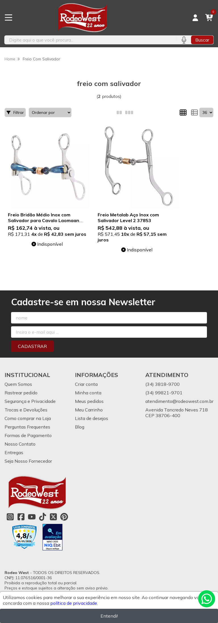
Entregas (14, 452)
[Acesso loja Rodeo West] (195, 17)
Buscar (202, 40)
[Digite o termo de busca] (91, 40)
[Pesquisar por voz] (184, 40)
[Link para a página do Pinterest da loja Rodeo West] (64, 517)
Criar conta (86, 384)
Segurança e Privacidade (30, 401)
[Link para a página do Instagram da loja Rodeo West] (10, 517)
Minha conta (88, 392)
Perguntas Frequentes (27, 427)
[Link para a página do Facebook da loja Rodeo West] (21, 517)
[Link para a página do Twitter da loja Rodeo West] (53, 517)
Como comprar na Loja (28, 418)
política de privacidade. (74, 603)
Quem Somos (18, 384)
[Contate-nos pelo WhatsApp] (206, 598)
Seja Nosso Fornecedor (28, 461)
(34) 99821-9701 (164, 392)
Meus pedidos (89, 401)
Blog (79, 427)
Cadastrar (32, 346)
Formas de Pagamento (28, 435)
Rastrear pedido (21, 392)
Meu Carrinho (89, 410)
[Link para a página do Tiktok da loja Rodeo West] (43, 517)
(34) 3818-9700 (162, 384)
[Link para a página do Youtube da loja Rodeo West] (32, 517)
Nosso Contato (20, 444)
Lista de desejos (91, 418)
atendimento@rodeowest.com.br (179, 401)
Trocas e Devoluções (26, 410)
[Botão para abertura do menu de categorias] (8, 17)
